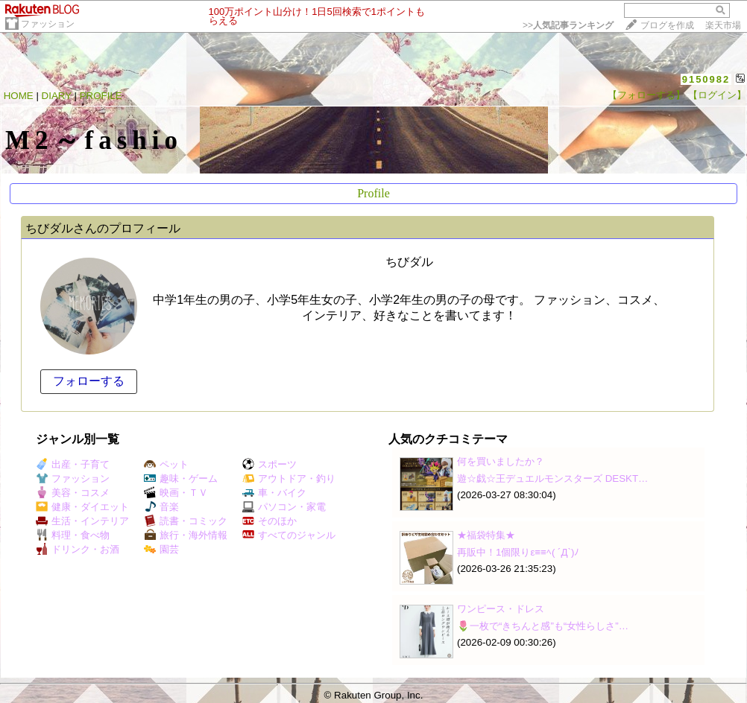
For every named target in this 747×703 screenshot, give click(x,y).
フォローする (89, 381)
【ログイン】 (717, 95)
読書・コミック (185, 521)
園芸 (161, 549)
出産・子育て (73, 464)
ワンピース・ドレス (500, 608)
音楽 (161, 506)
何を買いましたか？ (500, 461)
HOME (19, 95)
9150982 (706, 79)
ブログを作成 (667, 25)
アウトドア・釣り (288, 478)
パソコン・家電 (284, 506)
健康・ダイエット (82, 506)
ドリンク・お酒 (77, 549)
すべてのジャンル (288, 535)
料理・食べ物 (73, 535)
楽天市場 (723, 25)
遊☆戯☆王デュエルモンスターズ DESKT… (552, 478)
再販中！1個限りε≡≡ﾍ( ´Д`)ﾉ (518, 552)
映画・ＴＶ (176, 492)
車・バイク (274, 492)
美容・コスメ (73, 492)
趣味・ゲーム (181, 478)
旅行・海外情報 (185, 535)
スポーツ (269, 464)
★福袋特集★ (486, 535)
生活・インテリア (82, 521)
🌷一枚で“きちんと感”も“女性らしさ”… (542, 626)
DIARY (57, 95)
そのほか (269, 521)
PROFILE (101, 95)
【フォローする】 (646, 95)
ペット (166, 464)
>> (568, 25)
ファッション (48, 24)
